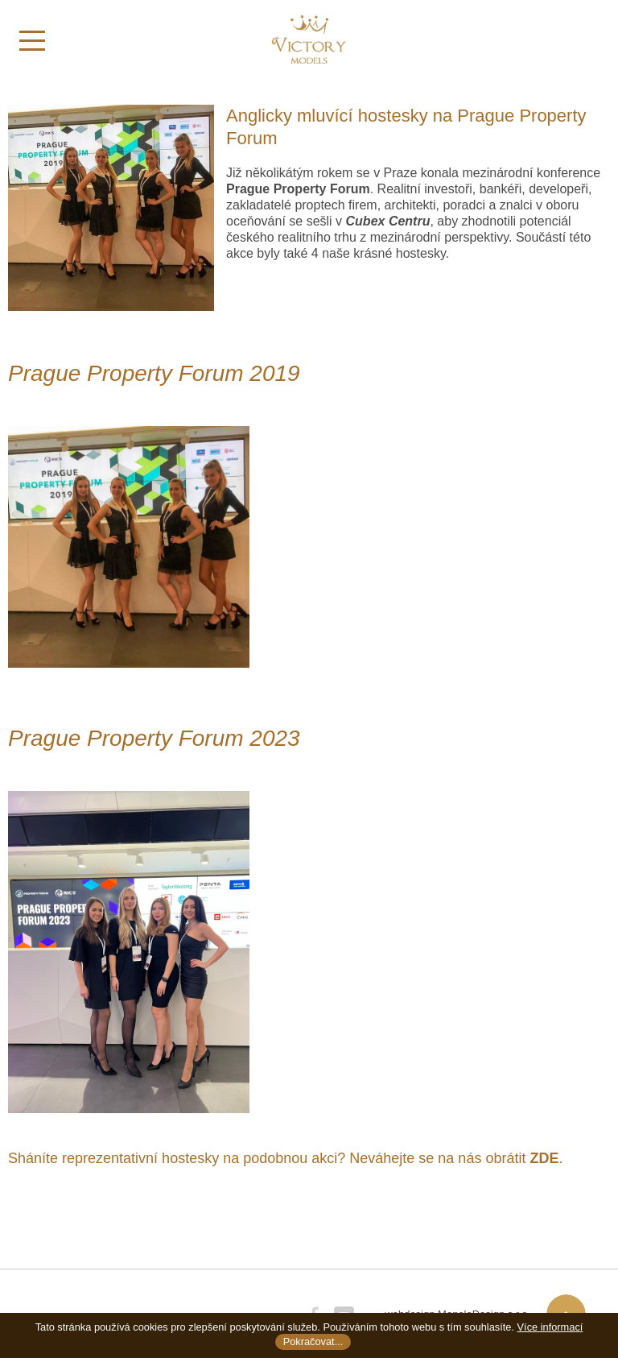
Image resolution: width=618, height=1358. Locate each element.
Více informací (550, 1327)
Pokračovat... (313, 1341)
